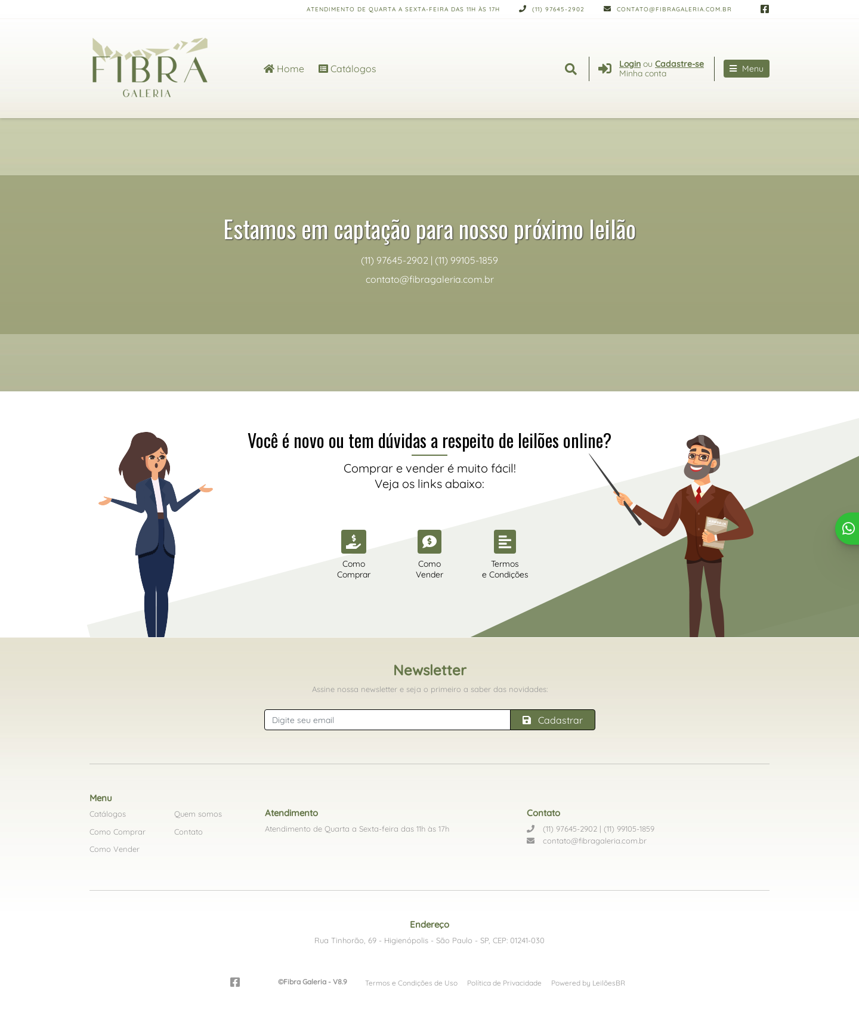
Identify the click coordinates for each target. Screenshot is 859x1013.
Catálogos (347, 69)
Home (284, 69)
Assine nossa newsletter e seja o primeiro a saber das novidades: (430, 689)
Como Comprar (117, 831)
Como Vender (114, 849)
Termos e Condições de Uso (411, 982)
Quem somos (198, 814)
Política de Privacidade (504, 982)
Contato (188, 831)
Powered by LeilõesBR (588, 982)
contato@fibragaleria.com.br (668, 9)
